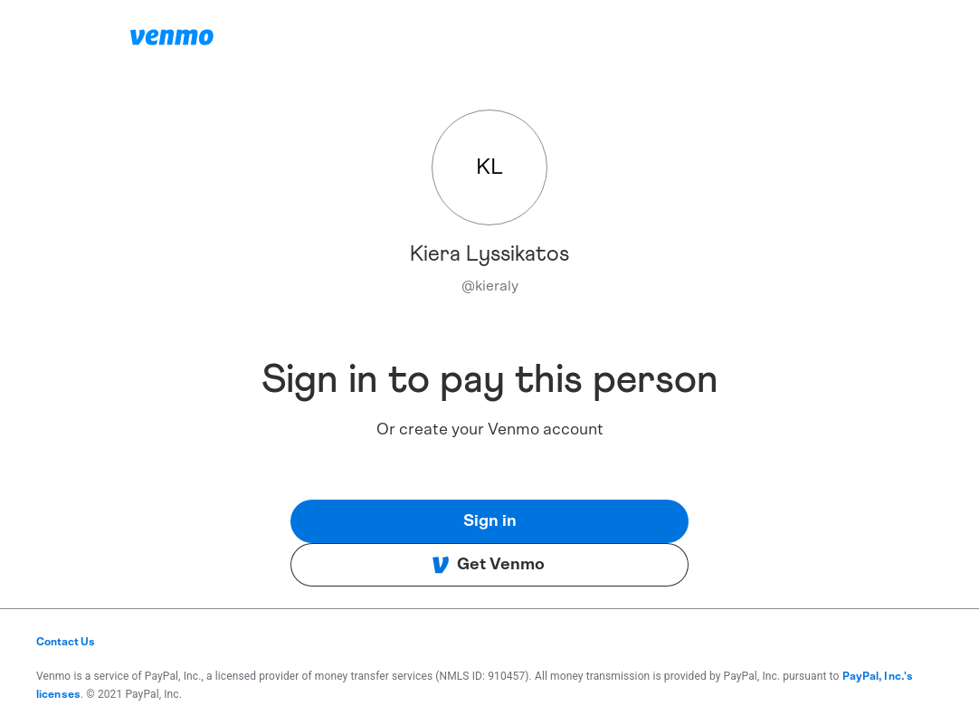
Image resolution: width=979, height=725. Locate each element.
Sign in (490, 521)
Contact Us (65, 641)
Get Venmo (488, 565)
